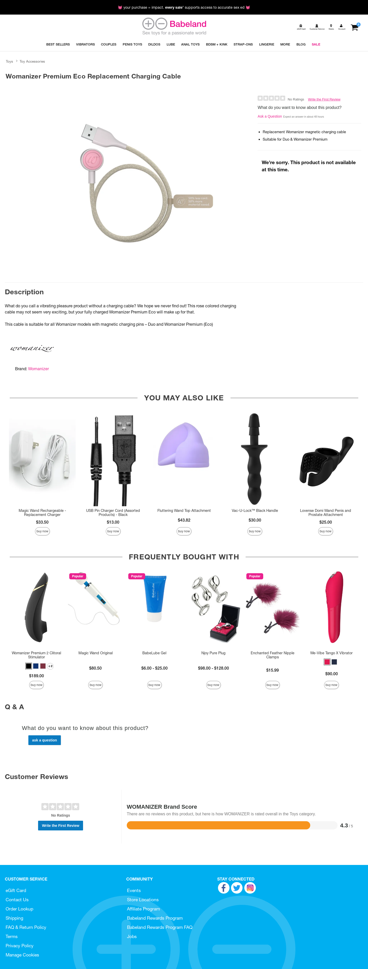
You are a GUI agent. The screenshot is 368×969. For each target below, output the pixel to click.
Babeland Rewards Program (155, 918)
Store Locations (143, 899)
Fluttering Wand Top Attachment (184, 510)
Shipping (14, 918)
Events (134, 890)
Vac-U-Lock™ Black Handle (255, 510)
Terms (12, 936)
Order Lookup (19, 908)
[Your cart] (354, 26)
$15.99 (272, 670)
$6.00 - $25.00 (154, 668)
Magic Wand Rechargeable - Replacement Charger (42, 512)
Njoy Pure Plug (213, 653)
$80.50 (95, 668)
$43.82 (184, 520)
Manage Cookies (22, 954)
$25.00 (325, 522)
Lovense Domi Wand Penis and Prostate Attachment (325, 512)
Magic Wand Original (95, 653)
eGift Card (16, 890)
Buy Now (42, 531)
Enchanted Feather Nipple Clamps (272, 655)
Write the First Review (324, 99)
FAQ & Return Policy (26, 927)
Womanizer (38, 368)
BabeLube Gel (154, 653)
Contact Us (17, 899)
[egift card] (300, 27)
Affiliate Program (143, 908)
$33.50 (42, 522)
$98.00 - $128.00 (213, 668)
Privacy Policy (19, 945)
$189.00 (36, 675)
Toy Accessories (32, 61)
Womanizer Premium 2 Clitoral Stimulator (36, 655)
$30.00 (255, 520)
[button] (28, 666)
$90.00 (331, 673)
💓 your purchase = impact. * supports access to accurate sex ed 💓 (184, 7)
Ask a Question (270, 116)
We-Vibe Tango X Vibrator (331, 653)
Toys (9, 61)
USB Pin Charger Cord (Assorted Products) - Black (113, 512)
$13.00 (113, 522)
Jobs (132, 936)
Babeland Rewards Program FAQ (159, 927)
